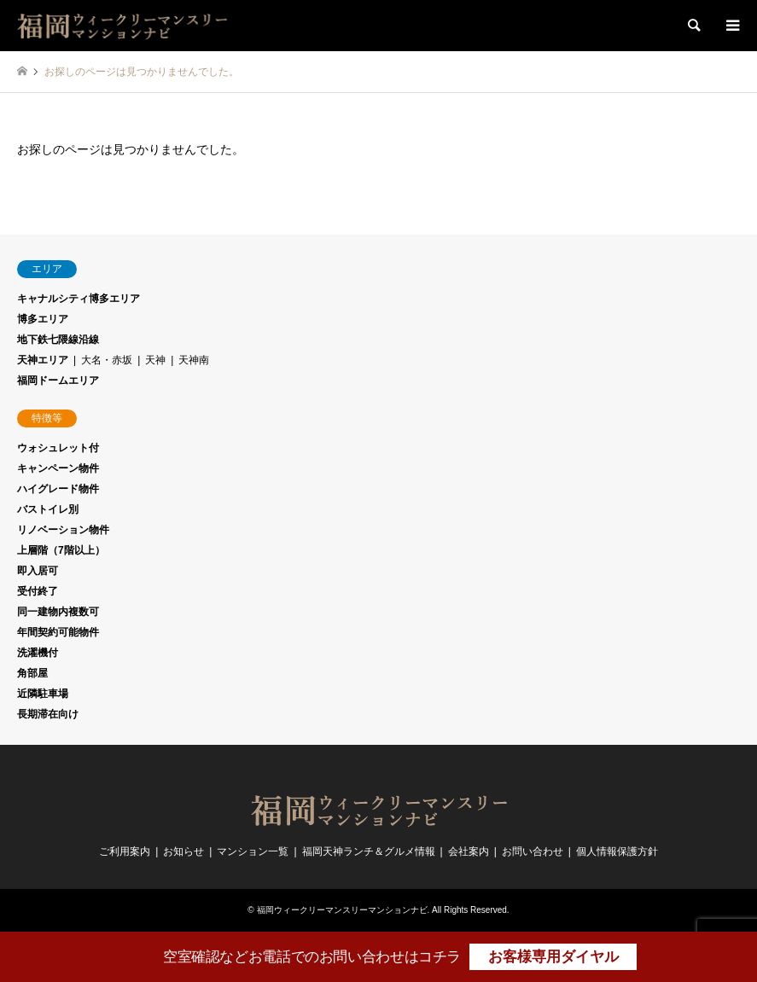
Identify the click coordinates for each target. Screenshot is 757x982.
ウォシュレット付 (58, 448)
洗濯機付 (37, 653)
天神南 (193, 360)
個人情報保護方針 (617, 851)
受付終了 (37, 591)
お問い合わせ (532, 851)
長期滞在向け (48, 714)
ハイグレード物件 (58, 489)
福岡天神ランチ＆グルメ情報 (368, 851)
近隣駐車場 (42, 694)
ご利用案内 (124, 851)
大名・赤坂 (106, 360)
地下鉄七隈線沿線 (58, 340)
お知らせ (183, 851)
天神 (155, 360)
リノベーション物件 (63, 530)
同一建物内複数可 (58, 612)
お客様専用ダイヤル (553, 957)
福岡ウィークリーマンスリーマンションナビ (342, 910)
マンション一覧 (252, 851)
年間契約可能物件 (58, 632)
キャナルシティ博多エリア (78, 299)
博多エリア (42, 319)
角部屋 (32, 673)
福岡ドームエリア (58, 380)
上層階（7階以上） (61, 550)
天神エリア (42, 360)
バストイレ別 (48, 509)
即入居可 (37, 571)
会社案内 (468, 851)
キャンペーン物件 (58, 468)
